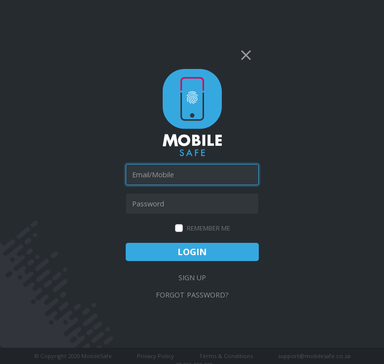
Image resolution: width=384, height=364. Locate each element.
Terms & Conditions (226, 356)
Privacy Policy (155, 356)
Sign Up (192, 277)
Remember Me (208, 228)
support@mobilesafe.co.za (314, 356)
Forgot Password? (192, 294)
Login (192, 252)
